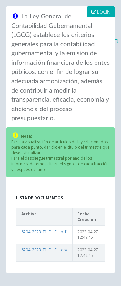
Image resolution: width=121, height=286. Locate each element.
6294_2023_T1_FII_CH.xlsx (44, 250)
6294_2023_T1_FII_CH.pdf (44, 232)
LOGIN (100, 12)
